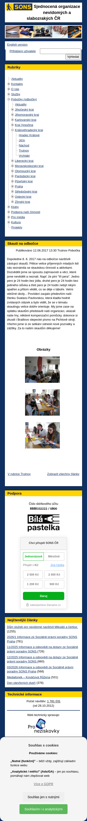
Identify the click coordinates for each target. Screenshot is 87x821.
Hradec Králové (29, 135)
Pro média (18, 217)
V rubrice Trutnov (19, 474)
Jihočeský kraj (24, 109)
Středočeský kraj (26, 191)
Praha (19, 186)
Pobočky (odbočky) (24, 99)
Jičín (22, 140)
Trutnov (24, 150)
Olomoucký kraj (25, 171)
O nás (15, 89)
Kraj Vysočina (24, 125)
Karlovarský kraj (25, 120)
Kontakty (17, 84)
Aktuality (17, 79)
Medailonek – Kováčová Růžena (28, 677)
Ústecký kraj (23, 196)
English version (17, 44)
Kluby (15, 207)
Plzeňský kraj (24, 181)
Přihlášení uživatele (23, 51)
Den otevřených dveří (21, 683)
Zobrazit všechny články (63, 474)
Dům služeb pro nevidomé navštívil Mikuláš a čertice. (42, 627)
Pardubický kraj (25, 176)
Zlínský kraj (22, 202)
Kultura (16, 222)
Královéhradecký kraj (29, 130)
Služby (15, 94)
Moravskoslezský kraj (29, 166)
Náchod (24, 145)
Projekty (16, 227)
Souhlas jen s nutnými (43, 797)
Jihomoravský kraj (27, 114)
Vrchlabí (24, 155)
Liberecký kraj (24, 161)
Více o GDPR (43, 784)
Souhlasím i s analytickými (43, 809)
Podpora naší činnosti (25, 212)
